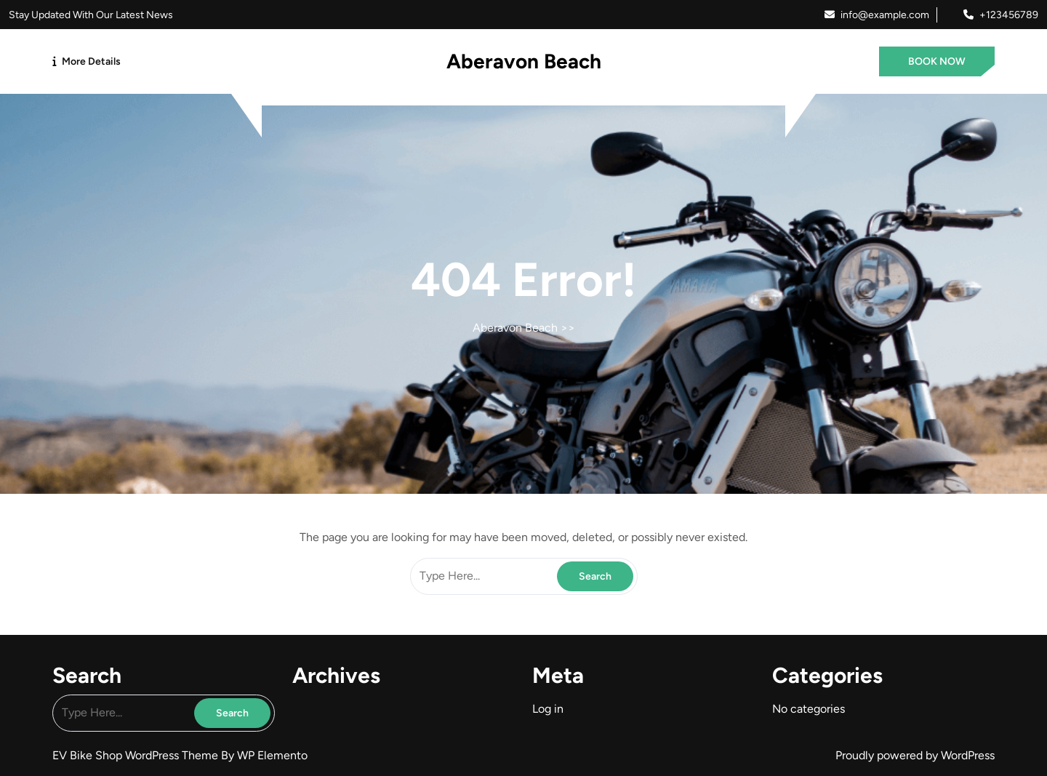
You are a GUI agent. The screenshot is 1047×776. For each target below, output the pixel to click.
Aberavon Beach (523, 61)
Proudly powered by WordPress (915, 755)
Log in (547, 709)
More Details (91, 61)
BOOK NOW (937, 61)
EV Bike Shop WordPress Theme (136, 755)
